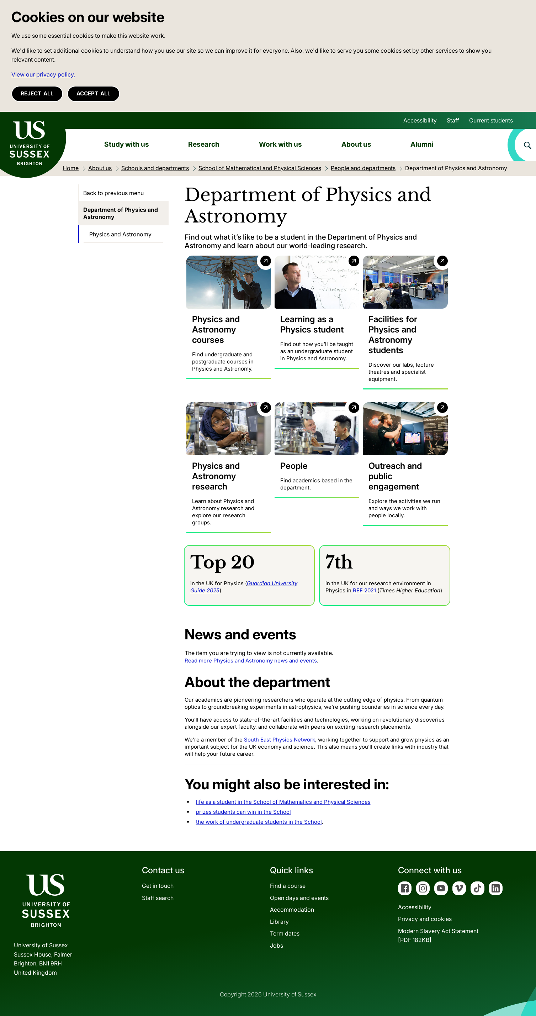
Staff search (158, 897)
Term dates (284, 933)
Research (203, 144)
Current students (491, 120)
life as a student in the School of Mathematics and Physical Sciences (283, 801)
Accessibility (420, 120)
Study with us (126, 144)
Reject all (37, 93)
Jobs (276, 945)
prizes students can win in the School (243, 811)
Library (279, 921)
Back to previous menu (113, 193)
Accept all (93, 93)
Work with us (280, 144)
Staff (453, 120)
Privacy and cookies (425, 918)
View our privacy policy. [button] (43, 74)
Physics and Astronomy (120, 234)
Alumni (422, 144)
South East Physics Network (279, 739)
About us (356, 144)
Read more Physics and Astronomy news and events (251, 660)
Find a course (288, 885)
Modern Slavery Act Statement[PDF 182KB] (438, 935)
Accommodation (292, 909)
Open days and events (299, 897)
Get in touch (158, 885)
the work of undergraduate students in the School (259, 821)
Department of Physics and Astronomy (120, 213)
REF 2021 (364, 590)
